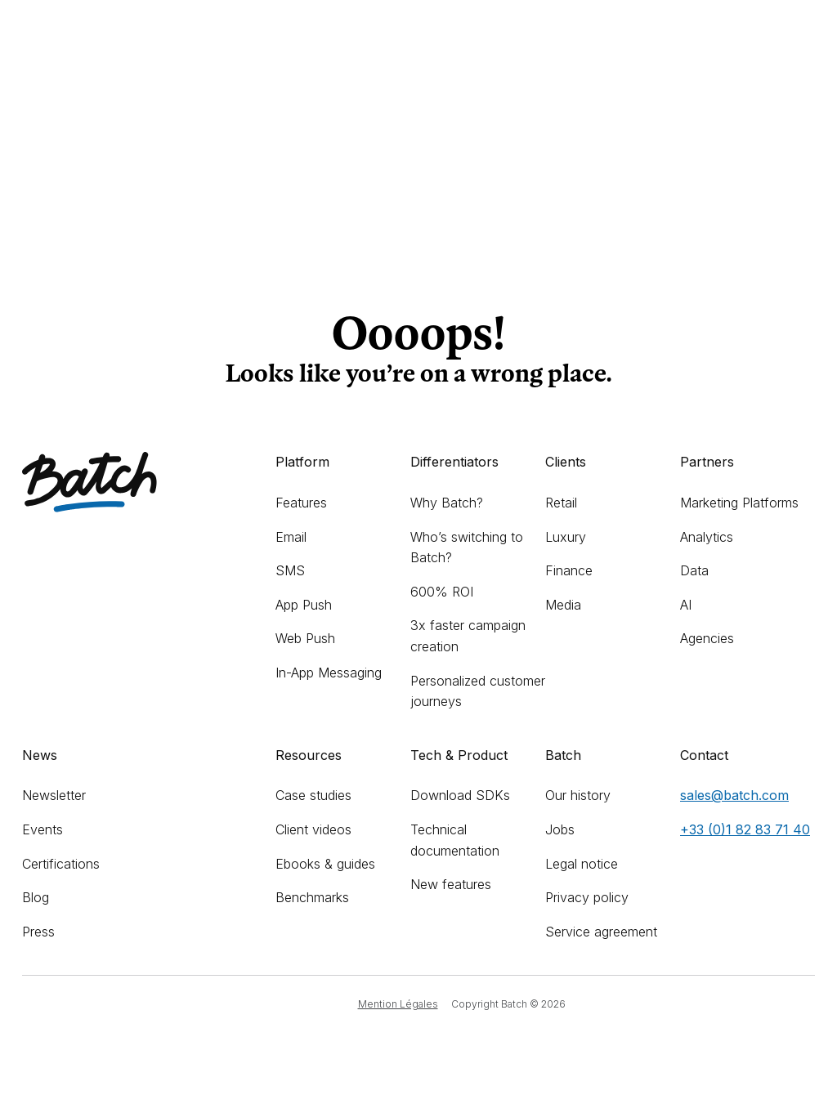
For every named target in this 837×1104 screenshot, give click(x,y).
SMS (290, 570)
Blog (35, 897)
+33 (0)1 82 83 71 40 (745, 829)
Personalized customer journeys (477, 691)
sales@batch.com (734, 795)
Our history (578, 795)
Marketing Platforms (739, 502)
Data (694, 570)
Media (563, 605)
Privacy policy (587, 897)
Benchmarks (312, 897)
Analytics (706, 537)
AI (686, 605)
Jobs (560, 829)
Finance (569, 570)
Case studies (313, 795)
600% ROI (441, 591)
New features (450, 884)
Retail (561, 502)
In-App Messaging (328, 672)
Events (42, 829)
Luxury (565, 537)
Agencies (707, 638)
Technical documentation (454, 840)
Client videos (313, 829)
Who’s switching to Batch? (466, 547)
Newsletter (54, 795)
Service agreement (601, 931)
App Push (303, 605)
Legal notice (581, 864)
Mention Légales (398, 1004)
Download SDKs (460, 795)
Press (38, 931)
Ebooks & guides (325, 864)
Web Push (305, 638)
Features (301, 502)
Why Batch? (446, 502)
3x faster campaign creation (468, 636)
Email (291, 537)
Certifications (61, 864)
